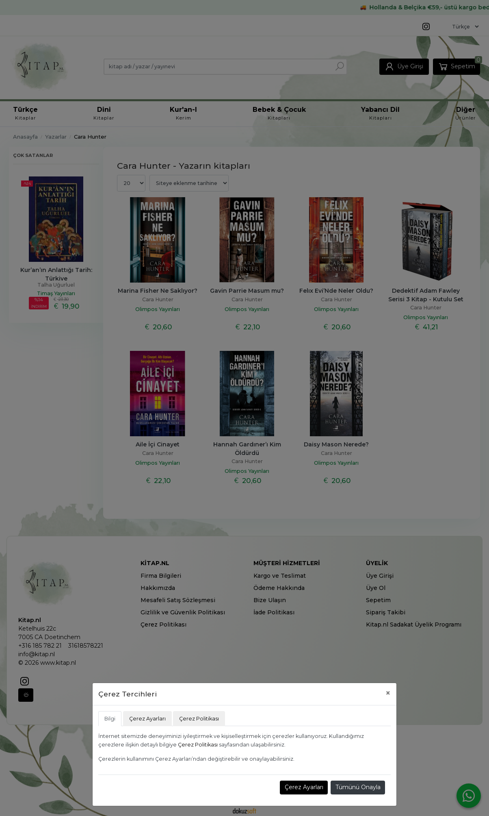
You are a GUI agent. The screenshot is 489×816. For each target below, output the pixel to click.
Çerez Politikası (198, 745)
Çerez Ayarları (304, 787)
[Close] (388, 693)
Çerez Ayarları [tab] (147, 719)
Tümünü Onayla (358, 787)
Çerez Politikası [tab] (199, 719)
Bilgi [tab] (109, 719)
